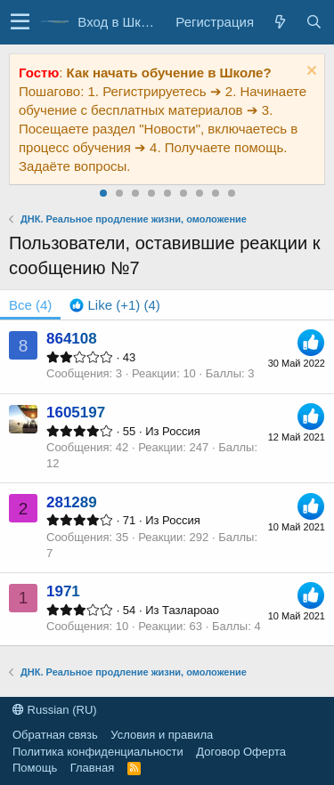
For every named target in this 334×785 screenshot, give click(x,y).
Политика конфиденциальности (97, 751)
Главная (92, 767)
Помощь (34, 767)
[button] (20, 22)
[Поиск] (313, 21)
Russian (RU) (54, 709)
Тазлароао (190, 610)
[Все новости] (280, 21)
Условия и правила (161, 734)
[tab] (114, 305)
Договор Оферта (241, 751)
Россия (181, 431)
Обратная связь (55, 734)
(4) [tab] (30, 304)
